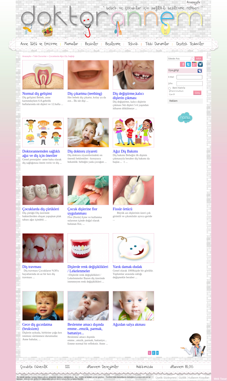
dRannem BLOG (181, 367)
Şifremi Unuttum (176, 91)
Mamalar (71, 44)
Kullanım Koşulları (198, 377)
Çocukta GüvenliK (34, 367)
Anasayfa (193, 2)
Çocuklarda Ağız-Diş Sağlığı (61, 56)
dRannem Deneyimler (103, 367)
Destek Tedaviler (190, 44)
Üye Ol (172, 94)
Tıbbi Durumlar (157, 44)
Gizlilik (182, 377)
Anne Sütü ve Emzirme (38, 44)
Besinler (91, 44)
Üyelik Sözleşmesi (166, 377)
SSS (67, 367)
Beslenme (113, 44)
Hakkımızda (144, 367)
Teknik (133, 44)
